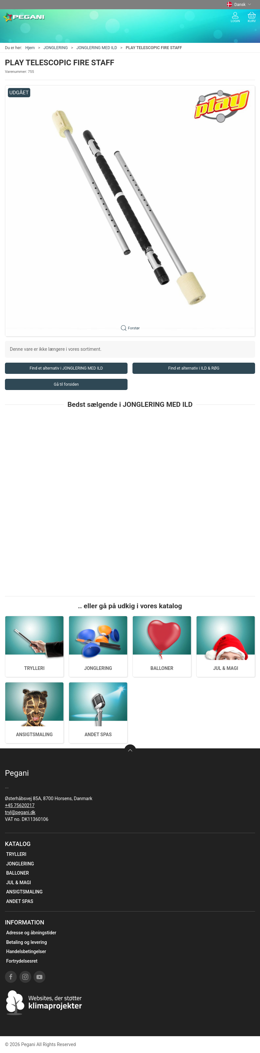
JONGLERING (55, 47)
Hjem (30, 47)
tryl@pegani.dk (20, 812)
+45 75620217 (20, 805)
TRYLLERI (34, 668)
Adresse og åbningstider (31, 932)
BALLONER (162, 668)
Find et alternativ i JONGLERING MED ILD (66, 368)
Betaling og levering (26, 942)
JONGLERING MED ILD (96, 47)
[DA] (24, 17)
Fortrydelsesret (21, 961)
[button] (130, 211)
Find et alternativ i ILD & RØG (194, 368)
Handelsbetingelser (26, 951)
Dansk (239, 5)
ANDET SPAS (98, 734)
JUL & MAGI (225, 668)
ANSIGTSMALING (34, 734)
